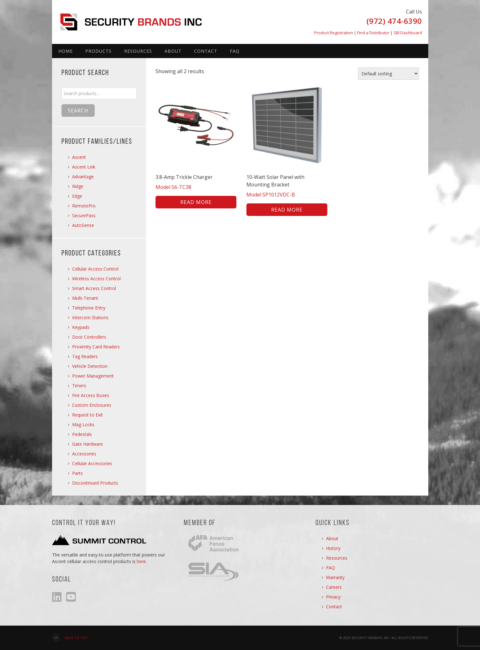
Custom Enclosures (91, 405)
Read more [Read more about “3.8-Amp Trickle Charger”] (196, 202)
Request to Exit (87, 415)
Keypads (80, 327)
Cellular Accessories (92, 463)
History (333, 548)
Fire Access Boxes (90, 395)
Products (98, 51)
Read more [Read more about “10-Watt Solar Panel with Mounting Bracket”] (287, 209)
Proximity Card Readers (96, 347)
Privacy (333, 597)
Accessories (84, 454)
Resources (138, 51)
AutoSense (83, 225)
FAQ (235, 51)
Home (65, 51)
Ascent (79, 157)
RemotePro (84, 206)
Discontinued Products (95, 483)
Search (78, 110)
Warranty (335, 577)
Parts (77, 473)
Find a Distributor (373, 32)
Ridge (77, 186)
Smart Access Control (94, 288)
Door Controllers (89, 337)
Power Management (93, 376)
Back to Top (76, 637)
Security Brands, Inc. (135, 19)
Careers (334, 587)
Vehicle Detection (90, 366)
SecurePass (84, 215)
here (141, 561)
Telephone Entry (88, 308)
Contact (205, 51)
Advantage (83, 177)
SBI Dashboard (407, 32)
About (173, 51)
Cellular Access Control (95, 269)
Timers (79, 386)
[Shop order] (388, 73)
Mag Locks (83, 424)
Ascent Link (83, 167)
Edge (77, 196)
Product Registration (333, 32)
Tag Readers (85, 356)
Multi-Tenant (85, 298)
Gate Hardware (87, 444)
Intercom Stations (90, 317)
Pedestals (82, 434)
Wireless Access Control (96, 279)
